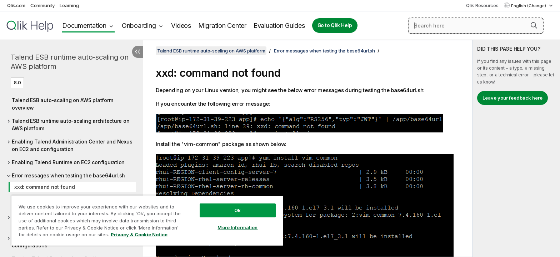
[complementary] (516, 148)
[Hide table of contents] (137, 52)
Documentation (84, 25)
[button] (534, 25)
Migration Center (222, 25)
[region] (147, 220)
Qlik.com (16, 5)
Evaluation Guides (279, 25)
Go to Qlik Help (335, 25)
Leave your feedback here (512, 98)
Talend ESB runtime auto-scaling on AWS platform (70, 62)
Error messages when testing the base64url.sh (68, 175)
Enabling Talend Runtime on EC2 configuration (68, 162)
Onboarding (139, 25)
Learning (69, 5)
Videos (181, 25)
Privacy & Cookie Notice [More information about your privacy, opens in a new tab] (139, 234)
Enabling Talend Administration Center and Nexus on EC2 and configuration (72, 145)
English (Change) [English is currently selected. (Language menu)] (529, 5)
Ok (237, 210)
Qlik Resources (482, 5)
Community (42, 5)
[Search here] (476, 25)
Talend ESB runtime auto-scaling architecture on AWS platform (70, 124)
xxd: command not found (44, 187)
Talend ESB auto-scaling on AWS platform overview (62, 104)
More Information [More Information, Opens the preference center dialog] (238, 227)
